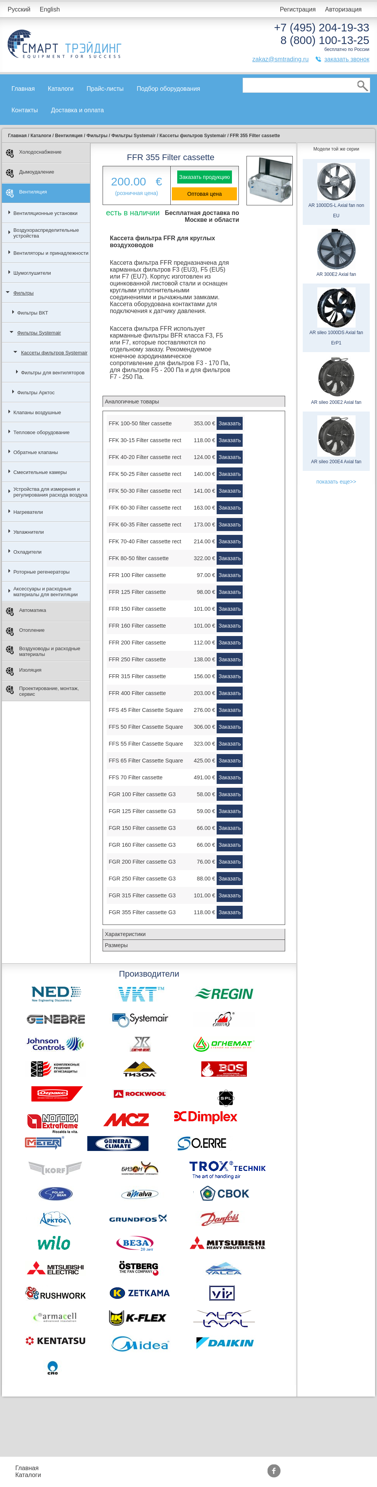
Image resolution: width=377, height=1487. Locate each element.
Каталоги (60, 88)
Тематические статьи (272, 1475)
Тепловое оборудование (41, 432)
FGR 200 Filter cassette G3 (142, 862)
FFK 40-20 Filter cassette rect (145, 457)
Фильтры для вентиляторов (53, 372)
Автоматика (26, 611)
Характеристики (125, 934)
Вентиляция (26, 193)
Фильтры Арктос (36, 392)
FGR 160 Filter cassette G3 (142, 845)
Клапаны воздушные (37, 412)
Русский (19, 9)
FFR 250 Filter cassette (137, 659)
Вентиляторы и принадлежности (50, 253)
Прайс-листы (105, 88)
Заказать (230, 423)
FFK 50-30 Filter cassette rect (145, 491)
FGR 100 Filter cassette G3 (142, 794)
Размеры (116, 945)
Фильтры (23, 293)
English (50, 9)
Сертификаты (207, 1475)
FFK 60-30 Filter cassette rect (145, 508)
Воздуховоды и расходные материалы (43, 651)
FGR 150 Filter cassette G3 (142, 828)
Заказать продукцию (204, 177)
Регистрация (298, 9)
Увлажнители (28, 532)
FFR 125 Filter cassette (137, 592)
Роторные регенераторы (41, 572)
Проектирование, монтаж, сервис (42, 691)
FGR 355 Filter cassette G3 (142, 912)
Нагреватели (28, 512)
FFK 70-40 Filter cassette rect (145, 541)
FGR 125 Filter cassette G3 (142, 811)
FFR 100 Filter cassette (137, 575)
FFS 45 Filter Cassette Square (146, 710)
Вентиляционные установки (45, 213)
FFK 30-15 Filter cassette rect (145, 440)
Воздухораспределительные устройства (46, 233)
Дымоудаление (30, 173)
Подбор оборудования (168, 88)
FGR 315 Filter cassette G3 (142, 895)
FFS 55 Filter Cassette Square (146, 744)
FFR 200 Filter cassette (137, 642)
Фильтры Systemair (39, 333)
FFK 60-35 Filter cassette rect (145, 524)
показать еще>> (336, 482)
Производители (264, 1468)
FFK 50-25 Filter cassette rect (145, 474)
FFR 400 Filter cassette (137, 693)
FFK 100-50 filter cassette (140, 423)
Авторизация (343, 9)
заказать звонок (346, 59)
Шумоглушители (32, 273)
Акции (196, 1468)
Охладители (27, 552)
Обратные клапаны (35, 452)
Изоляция (23, 671)
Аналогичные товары (132, 401)
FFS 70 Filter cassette (136, 777)
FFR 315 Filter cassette (137, 676)
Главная (23, 88)
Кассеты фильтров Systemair (54, 353)
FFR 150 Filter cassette (137, 609)
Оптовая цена (204, 194)
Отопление (25, 631)
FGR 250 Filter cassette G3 (142, 878)
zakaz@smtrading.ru (280, 59)
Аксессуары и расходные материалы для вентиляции (45, 591)
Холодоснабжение (34, 153)
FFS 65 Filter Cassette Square (146, 760)
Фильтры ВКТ (32, 313)
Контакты (24, 110)
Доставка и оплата (77, 110)
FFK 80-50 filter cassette (139, 558)
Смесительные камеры (40, 472)
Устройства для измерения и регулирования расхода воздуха (50, 492)
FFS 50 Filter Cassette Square (146, 727)
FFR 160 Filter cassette (137, 626)
